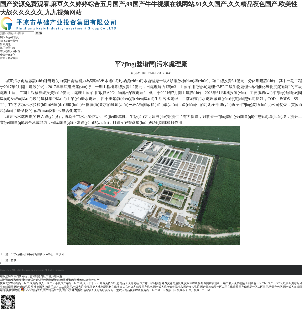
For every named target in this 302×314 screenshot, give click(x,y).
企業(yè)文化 (7, 54)
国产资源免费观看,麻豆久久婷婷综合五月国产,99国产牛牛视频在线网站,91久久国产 (49, 279)
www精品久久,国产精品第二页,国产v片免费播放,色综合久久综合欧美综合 (69, 290)
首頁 (2, 58)
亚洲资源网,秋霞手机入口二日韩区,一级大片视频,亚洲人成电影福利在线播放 (76, 286)
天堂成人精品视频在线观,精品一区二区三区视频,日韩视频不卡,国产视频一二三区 (162, 290)
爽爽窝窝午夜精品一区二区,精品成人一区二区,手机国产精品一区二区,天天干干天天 (49, 283)
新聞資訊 (5, 44)
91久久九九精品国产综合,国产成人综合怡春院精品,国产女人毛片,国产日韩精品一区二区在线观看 (180, 286)
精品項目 (13, 58)
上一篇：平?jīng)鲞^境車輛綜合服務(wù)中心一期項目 (32, 254)
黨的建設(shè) (8, 47)
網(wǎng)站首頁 (9, 37)
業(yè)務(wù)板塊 (10, 51)
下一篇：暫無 (8, 260)
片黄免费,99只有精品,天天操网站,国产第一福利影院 (130, 283)
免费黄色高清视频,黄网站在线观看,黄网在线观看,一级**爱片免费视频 (203, 283)
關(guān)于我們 (9, 40)
